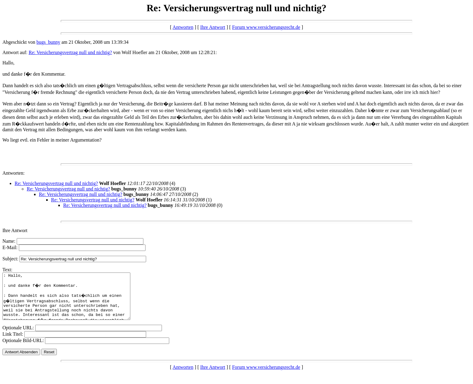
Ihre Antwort (212, 27)
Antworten (183, 27)
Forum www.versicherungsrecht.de (266, 27)
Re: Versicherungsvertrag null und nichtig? (70, 52)
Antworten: (13, 173)
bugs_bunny (48, 42)
